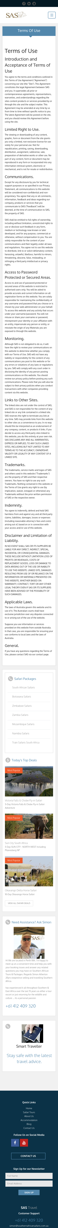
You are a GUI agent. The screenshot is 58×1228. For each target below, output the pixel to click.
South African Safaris (23, 687)
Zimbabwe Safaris (22, 705)
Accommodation (29, 1120)
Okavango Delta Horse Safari (21, 890)
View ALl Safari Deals (19, 903)
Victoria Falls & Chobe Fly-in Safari (23, 800)
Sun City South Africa (16, 843)
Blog (29, 1124)
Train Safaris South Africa (25, 742)
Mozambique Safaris (23, 724)
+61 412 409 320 (21, 1006)
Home (29, 1108)
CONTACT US (28, 1156)
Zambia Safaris (20, 714)
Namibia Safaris (20, 733)
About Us (29, 1116)
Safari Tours (29, 1112)
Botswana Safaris (21, 696)
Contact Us (28, 1128)
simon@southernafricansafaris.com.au (29, 1225)
